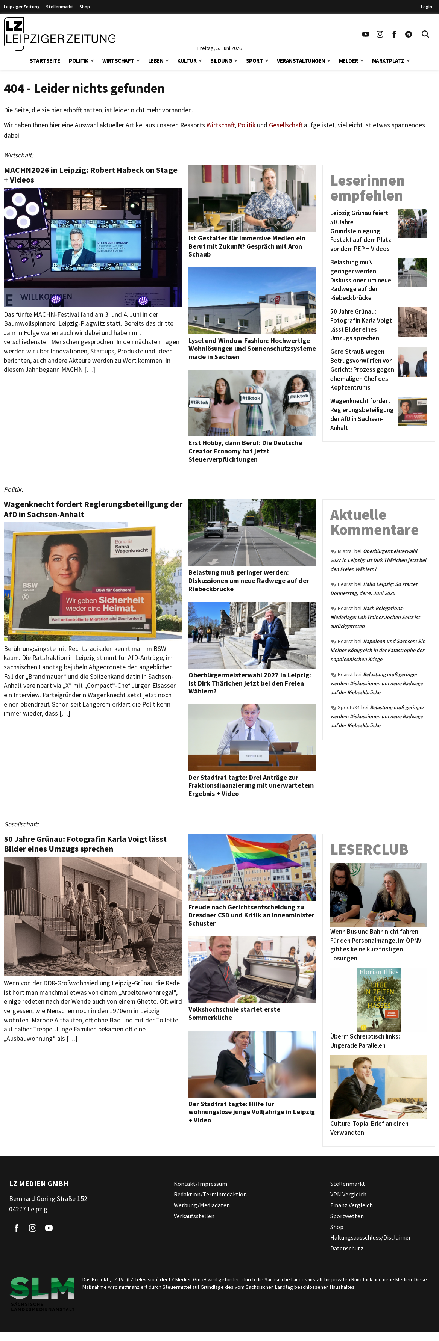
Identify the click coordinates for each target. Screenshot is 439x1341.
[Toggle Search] (425, 34)
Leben (156, 60)
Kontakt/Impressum (200, 1183)
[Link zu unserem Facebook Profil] (394, 34)
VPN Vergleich (348, 1194)
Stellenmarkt (59, 6)
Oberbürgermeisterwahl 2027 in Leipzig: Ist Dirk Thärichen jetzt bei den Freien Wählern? (378, 560)
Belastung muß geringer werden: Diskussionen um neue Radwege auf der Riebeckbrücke (376, 683)
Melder (348, 60)
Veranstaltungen (301, 60)
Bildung (221, 60)
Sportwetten (347, 1216)
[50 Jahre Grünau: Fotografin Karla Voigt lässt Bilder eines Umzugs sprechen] (362, 325)
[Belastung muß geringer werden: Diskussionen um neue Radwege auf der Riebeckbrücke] (362, 280)
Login (426, 6)
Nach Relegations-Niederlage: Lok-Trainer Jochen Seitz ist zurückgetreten (375, 617)
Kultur (186, 60)
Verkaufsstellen (194, 1216)
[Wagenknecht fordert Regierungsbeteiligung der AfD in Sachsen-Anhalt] (362, 414)
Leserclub (369, 849)
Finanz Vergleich (351, 1205)
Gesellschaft (285, 125)
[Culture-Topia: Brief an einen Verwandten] (378, 1087)
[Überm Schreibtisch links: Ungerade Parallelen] (378, 1000)
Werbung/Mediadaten (202, 1205)
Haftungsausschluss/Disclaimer (370, 1237)
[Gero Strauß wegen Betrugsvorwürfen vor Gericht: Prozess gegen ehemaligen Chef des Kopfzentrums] (362, 369)
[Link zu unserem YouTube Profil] (365, 34)
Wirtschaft (118, 60)
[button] (92, 60)
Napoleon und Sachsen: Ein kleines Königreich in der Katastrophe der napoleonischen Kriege (377, 650)
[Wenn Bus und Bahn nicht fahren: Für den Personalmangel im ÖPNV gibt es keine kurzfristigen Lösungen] (378, 895)
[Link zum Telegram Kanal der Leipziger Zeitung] (408, 34)
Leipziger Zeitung (22, 6)
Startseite (45, 60)
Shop (84, 6)
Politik (78, 60)
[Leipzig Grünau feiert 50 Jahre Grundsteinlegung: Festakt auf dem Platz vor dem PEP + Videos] (362, 231)
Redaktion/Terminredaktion (210, 1194)
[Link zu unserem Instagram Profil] (380, 34)
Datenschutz (346, 1248)
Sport (254, 60)
